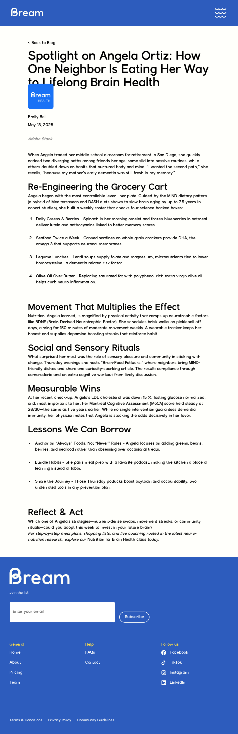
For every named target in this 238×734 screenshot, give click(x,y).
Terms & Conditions (26, 720)
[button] (221, 13)
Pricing (16, 673)
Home (15, 653)
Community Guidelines (95, 720)
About (15, 663)
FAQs (90, 653)
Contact (92, 663)
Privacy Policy (59, 720)
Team (15, 683)
